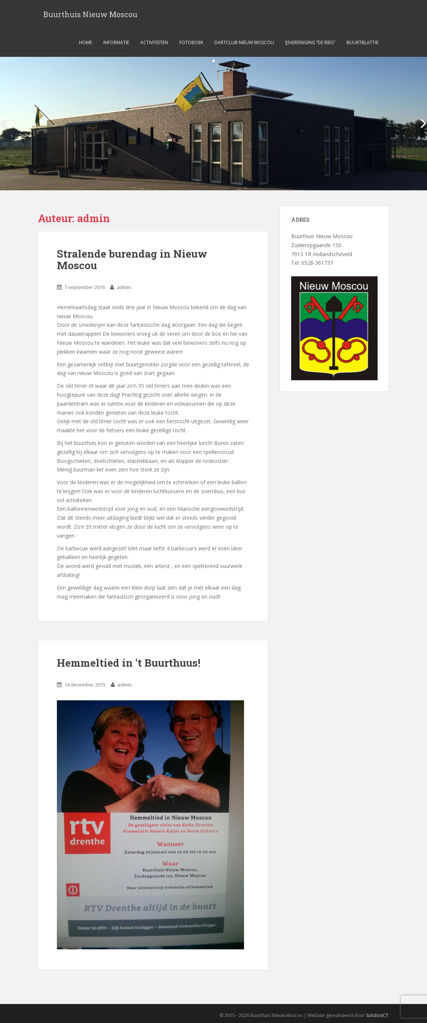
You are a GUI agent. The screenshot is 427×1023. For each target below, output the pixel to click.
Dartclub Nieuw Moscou (244, 42)
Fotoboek (191, 42)
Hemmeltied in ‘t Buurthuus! (128, 663)
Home (85, 42)
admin (124, 287)
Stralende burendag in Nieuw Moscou (132, 259)
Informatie (116, 42)
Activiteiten (154, 42)
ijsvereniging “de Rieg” (310, 42)
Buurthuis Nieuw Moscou (90, 14)
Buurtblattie (362, 42)
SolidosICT (377, 1015)
